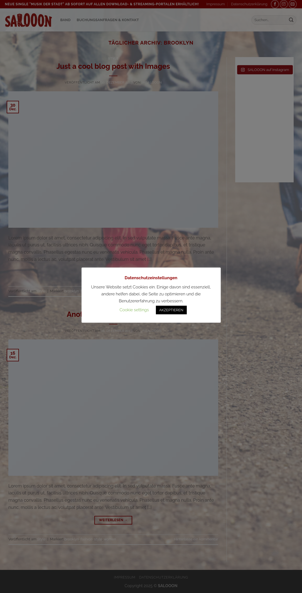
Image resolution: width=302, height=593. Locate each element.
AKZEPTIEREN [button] (171, 310)
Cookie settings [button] (134, 309)
